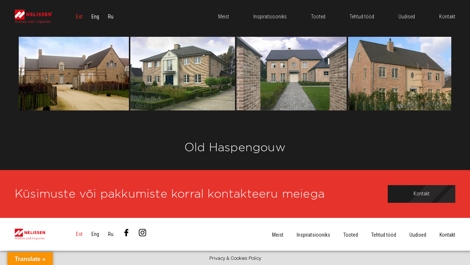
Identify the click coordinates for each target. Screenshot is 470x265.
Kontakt (447, 235)
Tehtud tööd (383, 235)
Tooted (350, 235)
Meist (277, 235)
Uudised (417, 235)
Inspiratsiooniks (313, 235)
